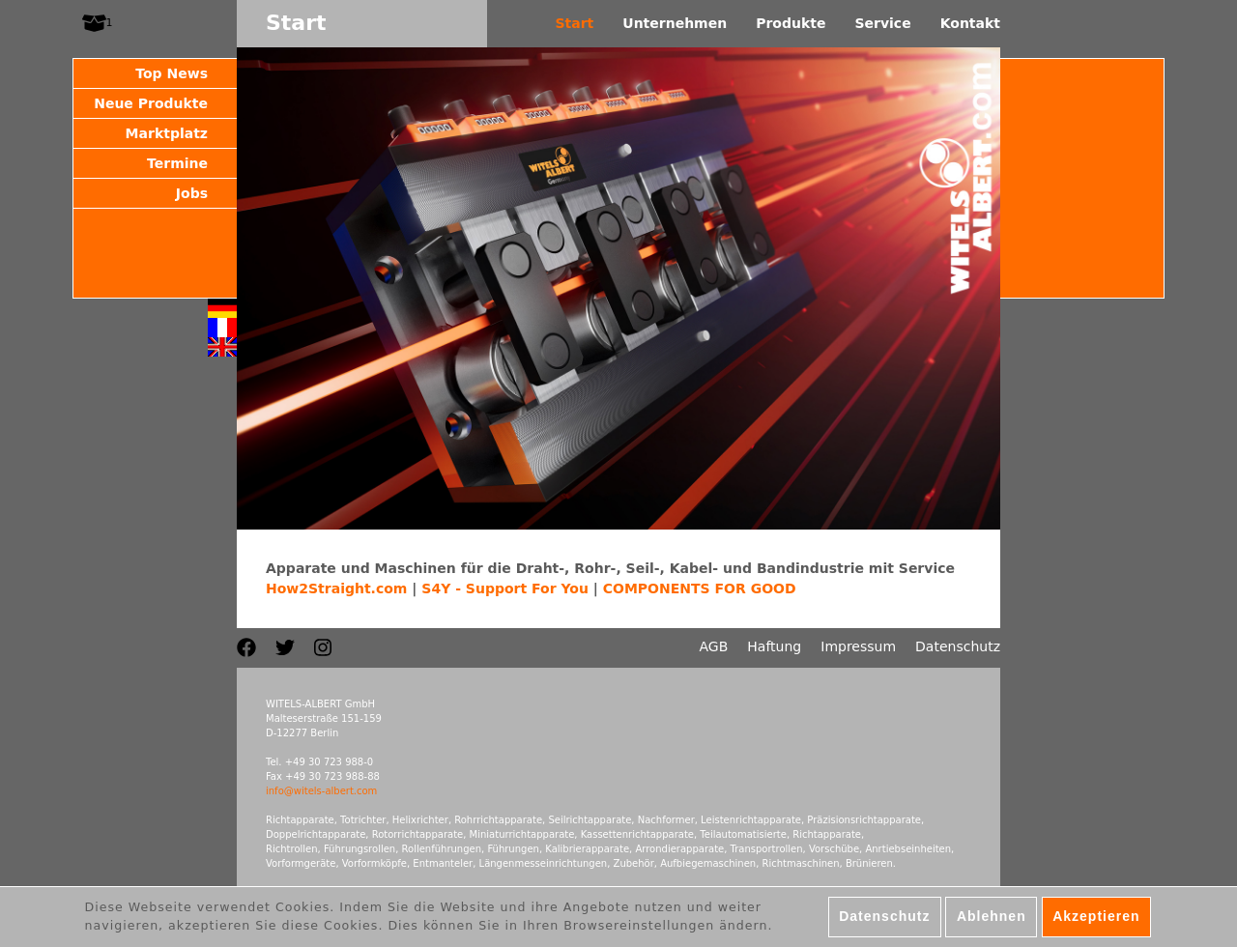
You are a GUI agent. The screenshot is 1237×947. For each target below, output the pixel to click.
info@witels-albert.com (321, 791)
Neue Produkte (151, 103)
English (222, 347)
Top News (171, 73)
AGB (714, 646)
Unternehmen (674, 23)
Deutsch (222, 308)
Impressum (858, 646)
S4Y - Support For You (505, 588)
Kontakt (970, 23)
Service (882, 23)
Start (574, 23)
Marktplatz (167, 133)
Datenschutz (957, 646)
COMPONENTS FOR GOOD (699, 588)
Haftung (774, 646)
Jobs (192, 193)
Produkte (790, 23)
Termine (177, 163)
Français (222, 327)
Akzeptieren (1095, 921)
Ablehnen (991, 921)
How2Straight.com (336, 588)
